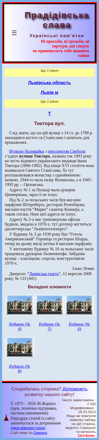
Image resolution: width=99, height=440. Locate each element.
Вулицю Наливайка (26, 151)
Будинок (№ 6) (79, 326)
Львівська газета (44, 273)
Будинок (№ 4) (19, 326)
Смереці (40, 433)
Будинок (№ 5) (49, 326)
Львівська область (49, 82)
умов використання (28, 427)
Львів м (49, 92)
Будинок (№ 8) (19, 368)
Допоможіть (75, 388)
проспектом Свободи (66, 151)
